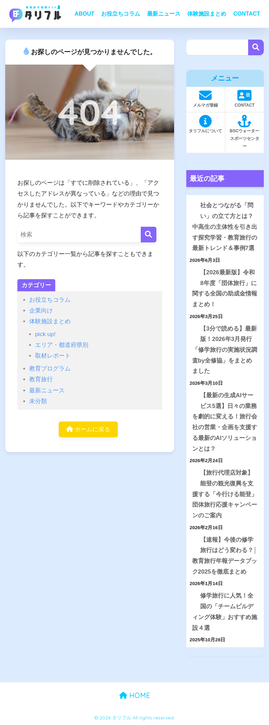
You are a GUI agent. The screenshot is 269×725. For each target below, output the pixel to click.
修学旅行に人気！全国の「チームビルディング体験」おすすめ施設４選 (224, 611)
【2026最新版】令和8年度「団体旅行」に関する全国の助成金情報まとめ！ (224, 288)
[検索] (148, 234)
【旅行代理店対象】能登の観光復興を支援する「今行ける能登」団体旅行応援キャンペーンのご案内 (224, 494)
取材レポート (53, 355)
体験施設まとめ (206, 14)
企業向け (41, 310)
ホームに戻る (88, 429)
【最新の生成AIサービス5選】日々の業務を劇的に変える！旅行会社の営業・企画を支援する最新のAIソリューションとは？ (224, 422)
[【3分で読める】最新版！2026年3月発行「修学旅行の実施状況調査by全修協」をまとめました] (192, 329)
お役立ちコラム (120, 14)
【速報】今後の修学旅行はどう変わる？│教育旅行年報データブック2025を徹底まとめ (224, 555)
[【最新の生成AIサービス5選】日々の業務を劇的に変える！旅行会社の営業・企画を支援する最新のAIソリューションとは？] (192, 395)
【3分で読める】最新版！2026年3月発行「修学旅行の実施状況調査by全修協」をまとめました (224, 350)
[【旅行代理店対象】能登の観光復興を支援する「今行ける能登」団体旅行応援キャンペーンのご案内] (192, 473)
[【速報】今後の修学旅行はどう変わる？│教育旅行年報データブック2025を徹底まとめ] (192, 540)
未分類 (38, 401)
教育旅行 (41, 379)
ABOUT (85, 14)
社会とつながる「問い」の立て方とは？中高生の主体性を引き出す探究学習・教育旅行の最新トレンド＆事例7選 (224, 226)
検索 (256, 47)
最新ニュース (163, 14)
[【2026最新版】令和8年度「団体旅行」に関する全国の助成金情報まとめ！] (192, 273)
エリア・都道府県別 (61, 345)
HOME (134, 695)
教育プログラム (50, 368)
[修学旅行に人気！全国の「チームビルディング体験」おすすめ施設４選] (192, 596)
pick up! (45, 334)
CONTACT (246, 14)
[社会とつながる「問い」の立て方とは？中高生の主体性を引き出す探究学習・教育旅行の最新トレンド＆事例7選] (192, 206)
